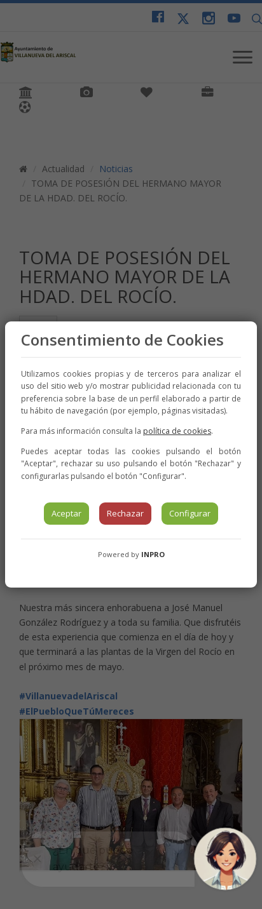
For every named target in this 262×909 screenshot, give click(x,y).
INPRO (153, 554)
